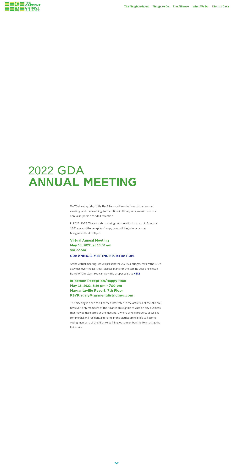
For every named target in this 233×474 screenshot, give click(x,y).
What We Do (200, 6)
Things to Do (160, 6)
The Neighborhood (136, 6)
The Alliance (181, 6)
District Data (220, 6)
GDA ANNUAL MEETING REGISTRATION (102, 255)
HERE (137, 273)
